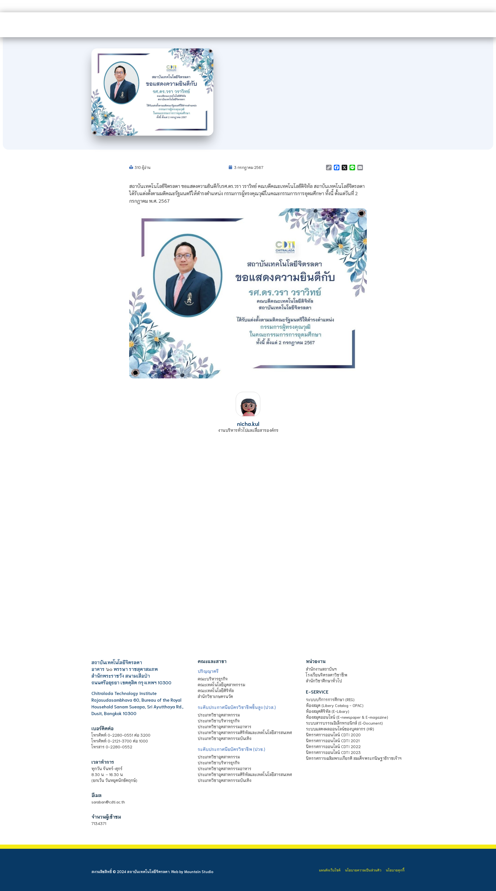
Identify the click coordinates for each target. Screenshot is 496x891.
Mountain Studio (198, 871)
